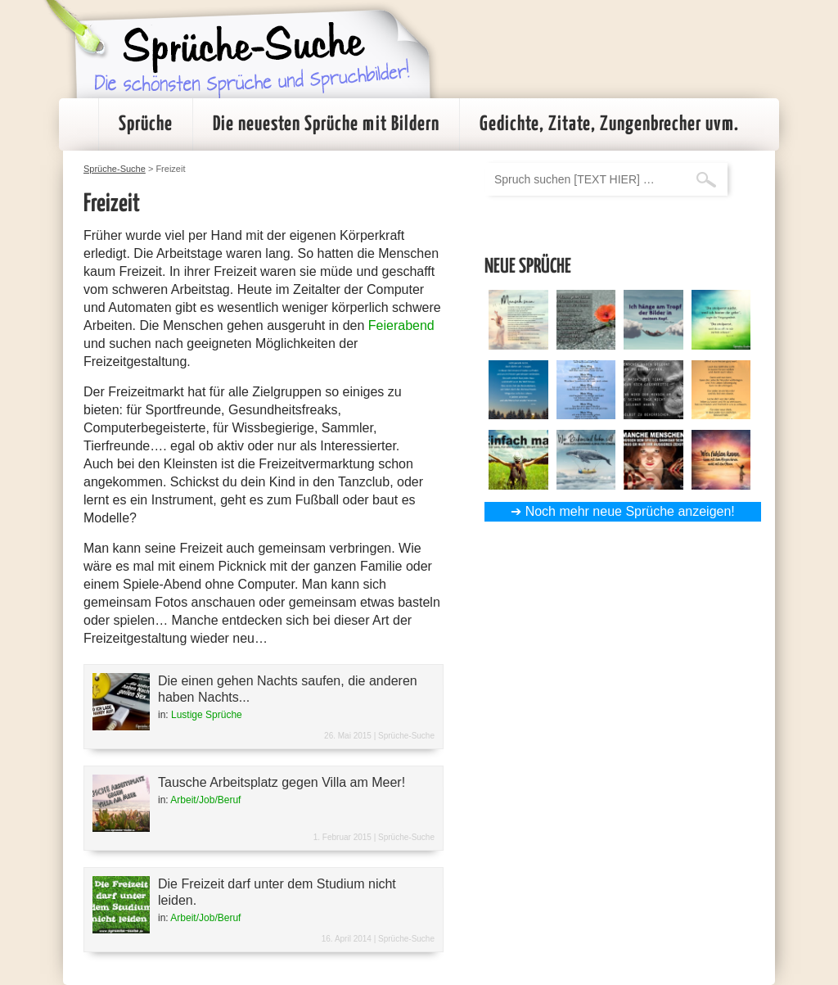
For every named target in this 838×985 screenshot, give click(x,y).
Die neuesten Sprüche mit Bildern (326, 124)
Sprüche (146, 124)
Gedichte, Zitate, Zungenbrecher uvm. (609, 124)
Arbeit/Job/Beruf (205, 800)
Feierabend (401, 325)
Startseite (78, 124)
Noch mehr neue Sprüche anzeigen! (630, 511)
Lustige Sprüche (206, 715)
